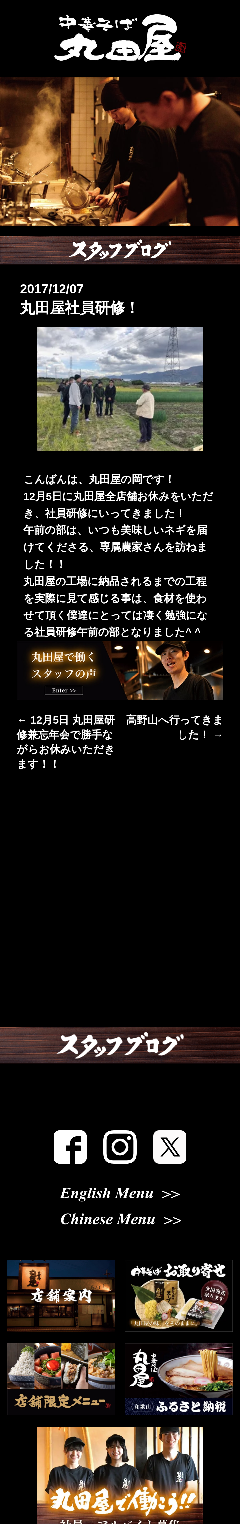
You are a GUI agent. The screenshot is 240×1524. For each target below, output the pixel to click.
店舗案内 (120, 917)
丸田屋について (120, 877)
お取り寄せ (120, 996)
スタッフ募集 (120, 1116)
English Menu (120, 1216)
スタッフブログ (120, 1076)
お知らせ (120, 837)
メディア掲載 (120, 1036)
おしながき (120, 957)
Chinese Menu (120, 1242)
